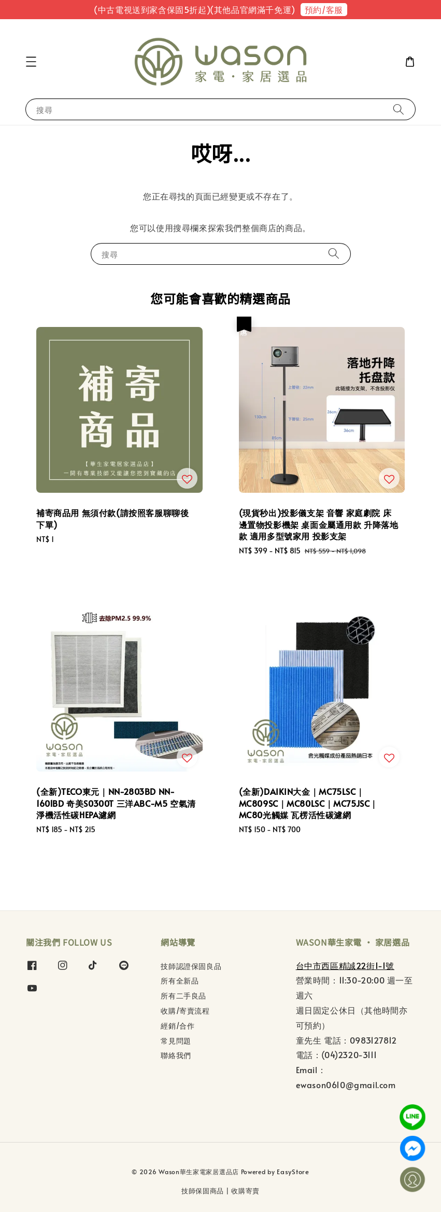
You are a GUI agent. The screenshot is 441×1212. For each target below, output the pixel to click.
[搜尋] (398, 109)
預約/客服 (324, 9)
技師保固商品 (202, 1190)
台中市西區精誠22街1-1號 (345, 965)
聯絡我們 (176, 1055)
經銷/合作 (177, 1026)
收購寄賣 (245, 1190)
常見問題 (176, 1041)
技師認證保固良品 (191, 966)
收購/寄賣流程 (185, 1011)
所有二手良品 (183, 996)
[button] (31, 61)
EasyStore (293, 1171)
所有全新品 (179, 981)
